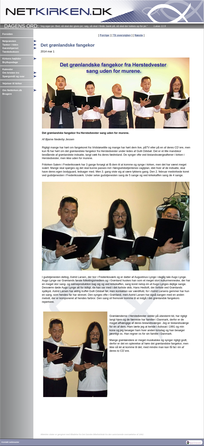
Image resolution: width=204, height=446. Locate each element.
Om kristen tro (10, 72)
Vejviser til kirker (12, 83)
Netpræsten (9, 41)
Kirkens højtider (11, 58)
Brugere (7, 94)
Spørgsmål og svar (13, 76)
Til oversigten (122, 35)
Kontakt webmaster (10, 442)
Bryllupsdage (10, 62)
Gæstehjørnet (10, 48)
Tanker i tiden (10, 44)
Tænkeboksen (10, 51)
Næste (139, 35)
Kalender (7, 69)
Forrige (104, 35)
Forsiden (7, 34)
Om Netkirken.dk (12, 90)
